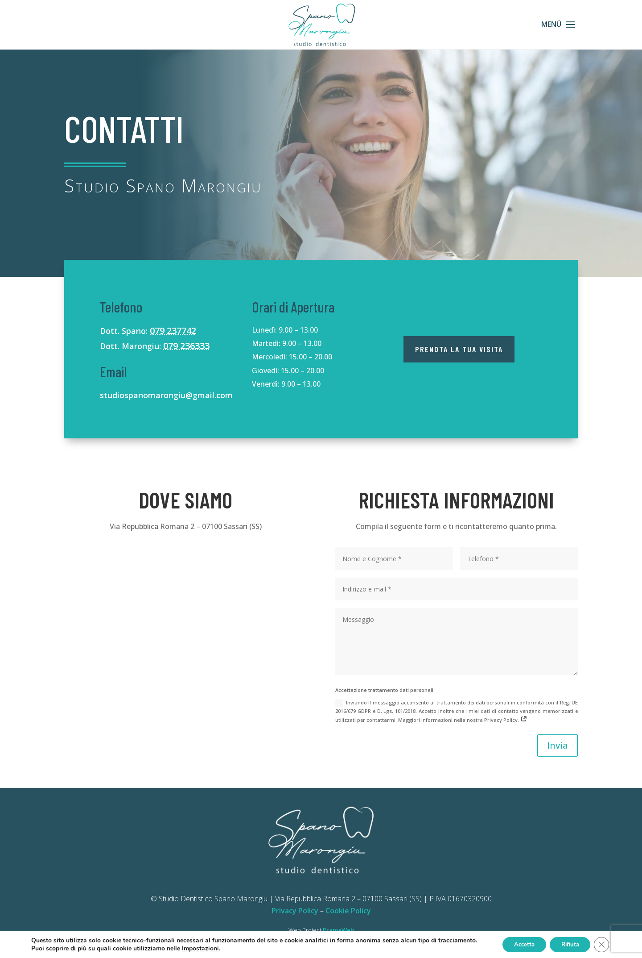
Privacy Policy (295, 911)
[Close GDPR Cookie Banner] (601, 944)
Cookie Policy (348, 911)
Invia (557, 745)
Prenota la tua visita (459, 349)
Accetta (515, 944)
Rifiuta (566, 944)
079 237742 (173, 331)
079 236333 (186, 346)
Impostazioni (240, 948)
